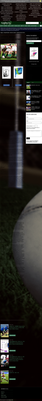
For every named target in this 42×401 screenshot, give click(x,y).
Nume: (27, 117)
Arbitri (12, 25)
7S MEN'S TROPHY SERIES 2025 (21, 5)
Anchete (1, 25)
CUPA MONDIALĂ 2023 (35, 12)
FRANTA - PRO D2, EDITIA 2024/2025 (6, 8)
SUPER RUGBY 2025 (7, 5)
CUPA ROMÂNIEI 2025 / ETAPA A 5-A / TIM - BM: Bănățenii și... (36, 97)
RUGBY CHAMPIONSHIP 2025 (21, 15)
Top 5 (33, 82)
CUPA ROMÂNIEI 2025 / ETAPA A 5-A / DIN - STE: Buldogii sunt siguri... (36, 91)
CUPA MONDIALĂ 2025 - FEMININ (35, 5)
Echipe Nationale (34, 25)
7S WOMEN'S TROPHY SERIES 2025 (21, 7)
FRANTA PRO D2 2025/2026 (21, 20)
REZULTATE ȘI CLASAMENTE (35, 13)
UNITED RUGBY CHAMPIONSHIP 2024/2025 (6, 12)
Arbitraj (9, 25)
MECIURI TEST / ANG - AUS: (35, 85)
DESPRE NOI (35, 16)
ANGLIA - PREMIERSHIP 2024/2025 (6, 10)
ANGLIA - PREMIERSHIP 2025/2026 (35, 7)
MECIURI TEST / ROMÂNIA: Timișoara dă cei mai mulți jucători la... (35, 102)
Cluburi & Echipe (17, 25)
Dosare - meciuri (27, 25)
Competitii (22, 25)
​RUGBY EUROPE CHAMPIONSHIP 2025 (7, 13)
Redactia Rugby (17, 41)
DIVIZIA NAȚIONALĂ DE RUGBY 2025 (6, 16)
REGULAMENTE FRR (35, 10)
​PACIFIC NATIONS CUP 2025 (21, 18)
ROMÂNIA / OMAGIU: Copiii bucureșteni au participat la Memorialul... (35, 108)
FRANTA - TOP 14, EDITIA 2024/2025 (6, 7)
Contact (2, 393)
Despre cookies (3, 395)
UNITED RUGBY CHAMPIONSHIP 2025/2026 (35, 8)
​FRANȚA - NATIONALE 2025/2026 (21, 16)
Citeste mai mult (12, 335)
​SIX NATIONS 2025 (7, 15)
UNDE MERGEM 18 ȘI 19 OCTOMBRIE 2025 (35, 15)
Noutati (28, 82)
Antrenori (5, 25)
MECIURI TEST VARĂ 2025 (7, 18)
